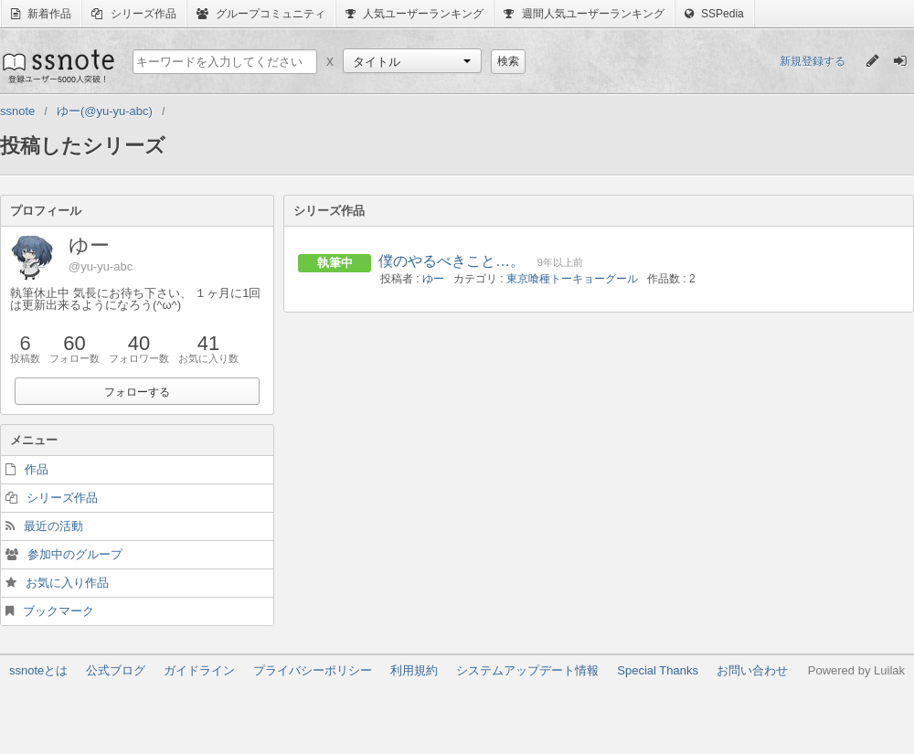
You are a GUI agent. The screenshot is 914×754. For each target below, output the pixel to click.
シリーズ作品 (133, 13)
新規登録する (812, 61)
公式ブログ (115, 670)
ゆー (433, 278)
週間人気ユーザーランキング (584, 13)
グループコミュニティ (261, 13)
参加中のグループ (74, 554)
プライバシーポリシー (312, 670)
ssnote (57, 66)
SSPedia (714, 13)
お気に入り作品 (67, 583)
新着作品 (41, 13)
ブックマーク (58, 611)
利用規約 (414, 670)
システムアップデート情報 (527, 670)
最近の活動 (53, 526)
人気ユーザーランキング (414, 13)
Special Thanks (657, 670)
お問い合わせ (752, 670)
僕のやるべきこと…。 (451, 261)
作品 (36, 469)
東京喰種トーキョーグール (572, 278)
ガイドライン (199, 670)
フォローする (137, 392)
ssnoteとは (38, 670)
